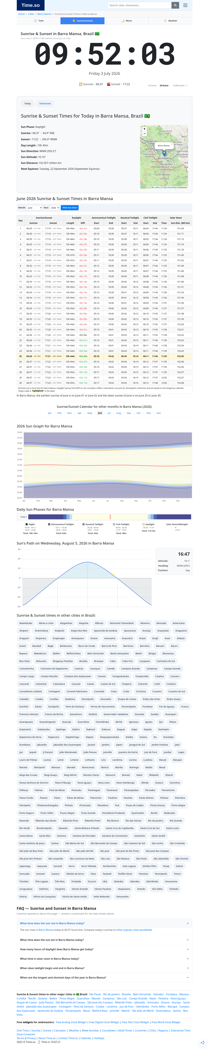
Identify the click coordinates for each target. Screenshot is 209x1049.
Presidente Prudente (113, 812)
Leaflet (155, 187)
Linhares (90, 759)
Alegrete (83, 623)
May (89, 412)
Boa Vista (24, 661)
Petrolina (180, 797)
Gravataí (139, 714)
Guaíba (155, 714)
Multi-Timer (125, 1030)
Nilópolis (154, 774)
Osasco (159, 782)
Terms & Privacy (26, 1038)
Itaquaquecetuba (109, 737)
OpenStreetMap (170, 187)
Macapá (177, 759)
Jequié (33, 752)
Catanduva (59, 683)
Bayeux (23, 653)
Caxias (90, 683)
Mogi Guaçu (50, 774)
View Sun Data (69, 207)
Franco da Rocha (54, 714)
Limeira (74, 759)
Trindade (76, 881)
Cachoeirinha (26, 668)
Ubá (105, 881)
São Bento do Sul (74, 843)
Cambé (111, 668)
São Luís (105, 858)
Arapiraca (41, 638)
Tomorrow (45, 103)
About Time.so (47, 1038)
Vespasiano (124, 888)
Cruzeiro (157, 691)
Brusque (98, 661)
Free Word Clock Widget (166, 1022)
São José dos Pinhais (30, 858)
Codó (157, 683)
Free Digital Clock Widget (104, 1022)
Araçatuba (163, 630)
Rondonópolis (44, 828)
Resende (24, 820)
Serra (71, 866)
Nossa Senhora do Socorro (33, 782)
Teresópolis (161, 873)
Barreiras (128, 645)
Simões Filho (149, 866)
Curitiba (54, 699)
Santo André (158, 835)
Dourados (105, 699)
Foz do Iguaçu (167, 706)
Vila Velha (157, 888)
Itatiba (129, 737)
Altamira (145, 623)
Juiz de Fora (150, 752)
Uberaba (134, 881)
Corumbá (99, 691)
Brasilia (83, 661)
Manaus (55, 767)
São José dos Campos (157, 850)
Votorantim (122, 896)
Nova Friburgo (63, 782)
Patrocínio (96, 797)
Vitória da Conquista (44, 896)
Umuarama (171, 881)
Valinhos (43, 888)
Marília (119, 767)
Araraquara (77, 638)
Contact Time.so (68, 1038)
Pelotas (164, 797)
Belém (56, 653)
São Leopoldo (55, 858)
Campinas (152, 668)
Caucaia (76, 683)
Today (27, 103)
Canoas (102, 676)
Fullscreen (180, 85)
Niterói (169, 774)
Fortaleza (147, 706)
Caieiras (79, 668)
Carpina (159, 676)
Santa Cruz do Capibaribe (119, 828)
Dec (159, 412)
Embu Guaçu (174, 699)
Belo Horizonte (95, 653)
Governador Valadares (116, 714)
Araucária (127, 638)
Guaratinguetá (47, 721)
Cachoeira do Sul (166, 661)
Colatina (171, 683)
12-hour (152, 85)
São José (104, 850)
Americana (179, 623)
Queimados (138, 812)
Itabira (76, 729)
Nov (148, 412)
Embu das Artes (151, 699)
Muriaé (126, 774)
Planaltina (102, 805)
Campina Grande (130, 668)
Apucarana (130, 630)
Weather (170, 20)
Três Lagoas (41, 881)
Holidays (99, 1038)
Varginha (60, 888)
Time (39, 20)
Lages (181, 752)
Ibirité (119, 721)
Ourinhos (175, 782)
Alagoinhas (66, 623)
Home (21, 13)
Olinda (144, 782)
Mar (69, 412)
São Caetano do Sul (134, 843)
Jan (50, 412)
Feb (59, 412)
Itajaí (134, 729)
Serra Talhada (88, 866)
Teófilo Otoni (125, 873)
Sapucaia (42, 866)
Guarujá (66, 721)
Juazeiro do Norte (128, 752)
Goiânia (93, 714)
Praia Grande (88, 812)
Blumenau (168, 653)
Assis (167, 638)
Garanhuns (76, 714)
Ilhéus (172, 721)
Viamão (141, 888)
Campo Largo (26, 676)
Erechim (23, 706)
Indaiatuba (44, 729)
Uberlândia (152, 881)
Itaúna (143, 737)
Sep (129, 412)
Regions (163, 1030)
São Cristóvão (177, 843)
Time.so (31, 5)
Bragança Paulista (63, 661)
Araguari (24, 638)
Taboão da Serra (75, 873)
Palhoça (23, 790)
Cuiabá (39, 699)
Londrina (117, 759)
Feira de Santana (75, 706)
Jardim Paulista (160, 744)
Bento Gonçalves (119, 653)
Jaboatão (42, 744)
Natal (139, 774)
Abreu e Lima (46, 623)
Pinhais (69, 805)
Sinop (166, 866)
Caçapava (144, 661)
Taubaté (107, 873)
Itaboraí (90, 729)
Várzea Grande (80, 888)
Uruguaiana (25, 888)
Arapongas (59, 638)
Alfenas (99, 623)
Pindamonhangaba (47, 805)
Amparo (23, 630)
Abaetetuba (25, 623)
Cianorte (143, 683)
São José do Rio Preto (127, 850)
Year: (46, 207)
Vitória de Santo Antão (74, 896)
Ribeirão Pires (70, 820)
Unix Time (23, 1030)
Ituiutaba (168, 737)
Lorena (133, 759)
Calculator (60, 1030)
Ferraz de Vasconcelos (103, 706)
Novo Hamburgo (125, 782)
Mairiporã (39, 767)
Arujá (155, 638)
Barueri (160, 645)
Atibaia (181, 638)
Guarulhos (83, 721)
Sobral (179, 866)
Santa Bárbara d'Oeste (87, 828)
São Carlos (157, 843)
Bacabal (36, 645)
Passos (43, 797)
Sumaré (40, 873)
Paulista (128, 797)
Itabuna (106, 729)
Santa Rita (44, 835)
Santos (55, 843)
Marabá (71, 767)
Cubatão (24, 699)
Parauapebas (131, 790)
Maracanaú (88, 767)
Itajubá (148, 729)
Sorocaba (24, 873)
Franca (185, 706)
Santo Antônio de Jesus (32, 843)
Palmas (39, 790)
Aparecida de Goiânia (105, 630)
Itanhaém (163, 729)
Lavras (47, 759)
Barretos (144, 645)
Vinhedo (173, 888)
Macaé (162, 759)
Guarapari (170, 714)
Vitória (23, 896)
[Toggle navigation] (185, 5)
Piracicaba (85, 805)
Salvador (63, 828)
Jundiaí (167, 752)
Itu (155, 737)
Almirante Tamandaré (122, 623)
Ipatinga (61, 729)
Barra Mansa (44, 13)
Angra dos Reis (79, 630)
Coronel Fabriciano (77, 691)
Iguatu (148, 721)
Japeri (119, 744)
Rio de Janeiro (155, 820)
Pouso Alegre (67, 812)
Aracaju (146, 630)
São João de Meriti (59, 850)
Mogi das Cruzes (28, 774)
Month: (22, 207)
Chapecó (126, 683)
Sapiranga (24, 866)
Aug (118, 412)
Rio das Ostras (133, 820)
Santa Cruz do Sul (150, 828)
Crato (126, 691)
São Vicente (181, 858)
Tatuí (93, 873)
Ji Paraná (48, 752)
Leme (61, 759)
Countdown (109, 1030)
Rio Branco (113, 820)
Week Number (90, 1030)
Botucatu (41, 661)
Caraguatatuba (120, 676)
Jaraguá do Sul (137, 744)
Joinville (107, 752)
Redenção (169, 812)
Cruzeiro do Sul (176, 691)
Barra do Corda (86, 645)
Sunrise (35, 1030)
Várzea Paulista (103, 888)
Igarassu (133, 721)
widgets (28, 1022)
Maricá (104, 767)
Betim (138, 653)
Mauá (162, 767)
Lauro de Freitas (28, 759)
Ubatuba (118, 881)
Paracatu (76, 790)
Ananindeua (41, 630)
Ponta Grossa (157, 805)
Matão (148, 767)
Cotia (114, 691)
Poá (117, 805)
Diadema (70, 699)
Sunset (47, 1030)
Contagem (54, 691)
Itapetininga (72, 737)
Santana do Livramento (115, 835)
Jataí (177, 744)
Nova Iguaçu (84, 782)
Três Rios (60, 881)
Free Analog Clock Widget (71, 1022)
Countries (141, 1030)
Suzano (55, 873)
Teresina (143, 873)
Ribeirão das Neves (45, 820)
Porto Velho (47, 812)
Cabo (113, 661)
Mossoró (110, 774)
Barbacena (66, 645)
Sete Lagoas (129, 866)
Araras (94, 638)
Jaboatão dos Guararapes (67, 744)
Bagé (50, 645)
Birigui (152, 653)
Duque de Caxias (127, 699)
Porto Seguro (26, 812)
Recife (154, 812)
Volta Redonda (102, 896)
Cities (31, 13)
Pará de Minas (57, 790)
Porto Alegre (178, 805)
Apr (80, 412)
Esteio (38, 706)
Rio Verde (24, 828)
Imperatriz (25, 729)
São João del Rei (84, 850)
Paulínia (112, 797)
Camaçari (95, 668)
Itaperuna (53, 737)
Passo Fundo (26, 797)
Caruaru (175, 676)
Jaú (21, 752)
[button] (164, 153)
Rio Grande (176, 820)
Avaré (22, 645)
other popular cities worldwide (134, 930)
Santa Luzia (172, 828)
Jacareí (91, 744)
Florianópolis (129, 706)
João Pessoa (90, 752)
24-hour (164, 85)
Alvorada (161, 623)
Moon (126, 20)
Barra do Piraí (109, 645)
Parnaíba (150, 790)
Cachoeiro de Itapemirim (54, 668)
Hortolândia (102, 721)
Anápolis (59, 630)
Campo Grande (172, 668)
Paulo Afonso (146, 797)
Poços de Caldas (135, 805)
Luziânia (147, 759)
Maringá (134, 767)
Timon (177, 873)
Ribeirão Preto (92, 820)
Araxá (142, 638)
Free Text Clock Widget (135, 1022)
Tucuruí (92, 881)
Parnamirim (168, 790)
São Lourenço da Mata (82, 858)
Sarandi (58, 866)
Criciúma (141, 691)
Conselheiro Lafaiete (30, 691)
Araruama (109, 638)
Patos (57, 797)
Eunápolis (53, 706)
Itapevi (89, 737)
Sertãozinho (109, 866)
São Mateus (123, 858)
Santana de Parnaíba (84, 835)
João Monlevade (68, 752)
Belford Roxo (74, 653)
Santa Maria (26, 835)
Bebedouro (40, 653)
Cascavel (24, 683)
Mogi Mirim (70, 774)
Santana (61, 835)
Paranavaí (112, 790)
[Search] (139, 5)
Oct (139, 412)
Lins (103, 759)
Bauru (174, 645)
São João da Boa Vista (31, 850)
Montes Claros (91, 774)
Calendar (85, 1038)
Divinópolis (88, 699)
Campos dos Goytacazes (78, 676)
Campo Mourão (49, 676)
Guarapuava (26, 721)
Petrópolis (25, 805)
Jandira (105, 744)
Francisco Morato (28, 714)
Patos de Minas (75, 797)
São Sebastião (161, 858)
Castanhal (41, 683)
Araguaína (181, 630)
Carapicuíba (142, 676)
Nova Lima (104, 782)
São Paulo (141, 858)
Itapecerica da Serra (30, 737)
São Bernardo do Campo (104, 843)
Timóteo (24, 881)
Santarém (139, 835)
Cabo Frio (127, 661)
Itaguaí (121, 729)
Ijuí (161, 721)
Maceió (23, 767)
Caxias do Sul (108, 683)
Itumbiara (24, 744)
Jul (109, 412)
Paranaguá (94, 790)
